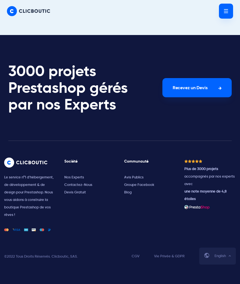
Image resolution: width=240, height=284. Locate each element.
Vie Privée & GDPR (169, 256)
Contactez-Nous (78, 184)
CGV (135, 256)
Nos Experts (74, 177)
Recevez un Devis (190, 88)
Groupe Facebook (139, 184)
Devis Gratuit (75, 192)
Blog (128, 192)
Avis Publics (134, 177)
